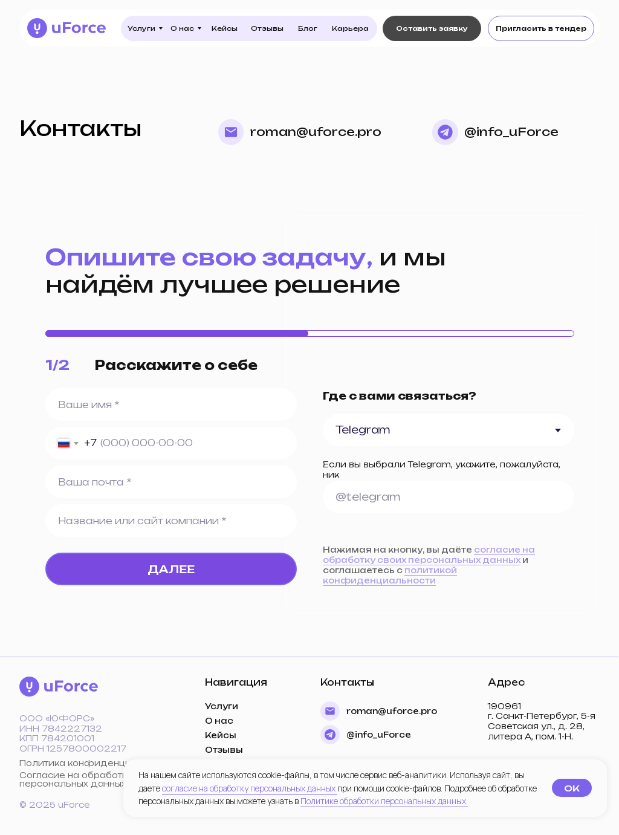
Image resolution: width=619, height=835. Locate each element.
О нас (219, 721)
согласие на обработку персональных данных (249, 788)
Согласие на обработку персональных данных (75, 779)
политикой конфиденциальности (390, 575)
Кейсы (220, 735)
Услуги (221, 706)
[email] (171, 482)
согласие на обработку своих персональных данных (429, 555)
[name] (171, 405)
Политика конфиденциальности (97, 763)
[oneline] (448, 497)
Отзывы (224, 750)
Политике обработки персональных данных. (384, 801)
